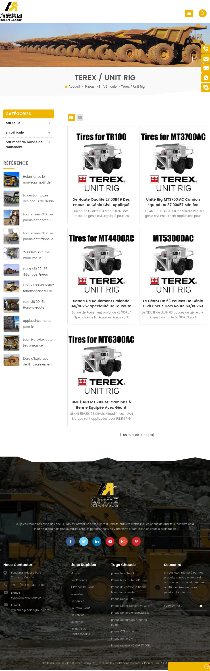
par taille (13, 123)
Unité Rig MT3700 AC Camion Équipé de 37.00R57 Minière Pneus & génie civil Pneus (173, 202)
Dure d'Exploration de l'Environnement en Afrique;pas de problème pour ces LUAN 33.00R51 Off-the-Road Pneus (37, 362)
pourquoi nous (80, 609)
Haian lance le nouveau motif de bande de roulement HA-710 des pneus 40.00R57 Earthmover (37, 180)
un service (77, 602)
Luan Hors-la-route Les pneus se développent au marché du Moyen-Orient (38, 343)
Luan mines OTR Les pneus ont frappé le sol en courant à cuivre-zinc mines (38, 236)
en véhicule (108, 86)
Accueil (74, 86)
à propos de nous (82, 588)
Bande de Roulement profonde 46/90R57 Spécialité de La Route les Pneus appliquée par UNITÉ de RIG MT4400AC (101, 303)
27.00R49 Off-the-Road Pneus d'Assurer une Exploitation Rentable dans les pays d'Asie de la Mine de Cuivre (37, 255)
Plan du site (152, 664)
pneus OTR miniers (123, 632)
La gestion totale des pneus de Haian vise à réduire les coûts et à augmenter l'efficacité (38, 198)
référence (77, 623)
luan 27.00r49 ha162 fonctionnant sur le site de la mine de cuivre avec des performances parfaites (38, 288)
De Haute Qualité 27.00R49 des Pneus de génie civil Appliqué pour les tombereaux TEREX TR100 (101, 202)
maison (75, 574)
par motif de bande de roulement (24, 145)
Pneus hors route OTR (125, 581)
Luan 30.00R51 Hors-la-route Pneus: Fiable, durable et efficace (37, 305)
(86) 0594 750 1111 (32, 586)
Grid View (71, 117)
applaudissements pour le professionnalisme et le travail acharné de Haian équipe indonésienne (38, 324)
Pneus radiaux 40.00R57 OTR (130, 646)
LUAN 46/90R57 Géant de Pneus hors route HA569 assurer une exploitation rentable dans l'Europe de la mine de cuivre (37, 272)
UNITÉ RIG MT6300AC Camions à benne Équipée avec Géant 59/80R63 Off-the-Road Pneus (101, 405)
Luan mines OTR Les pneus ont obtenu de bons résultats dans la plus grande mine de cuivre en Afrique (38, 217)
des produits (79, 581)
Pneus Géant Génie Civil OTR (130, 607)
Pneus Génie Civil (122, 600)
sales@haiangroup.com (27, 598)
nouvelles (77, 595)
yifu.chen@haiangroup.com (30, 611)
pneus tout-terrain (123, 574)
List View (80, 117)
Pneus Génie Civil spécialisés (130, 614)
